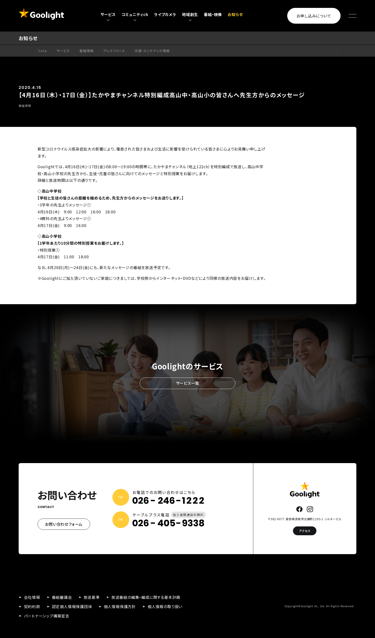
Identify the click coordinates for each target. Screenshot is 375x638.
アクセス (304, 531)
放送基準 (92, 597)
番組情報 (86, 50)
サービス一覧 (187, 383)
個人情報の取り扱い (165, 606)
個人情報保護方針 (120, 606)
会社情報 (32, 597)
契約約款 (32, 606)
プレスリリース (114, 50)
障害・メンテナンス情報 (152, 50)
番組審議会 (62, 597)
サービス (63, 50)
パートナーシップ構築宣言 (46, 616)
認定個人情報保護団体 (72, 606)
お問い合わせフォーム (64, 524)
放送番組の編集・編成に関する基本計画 (145, 597)
